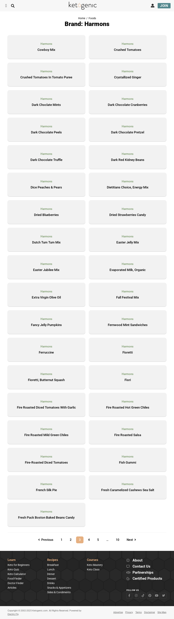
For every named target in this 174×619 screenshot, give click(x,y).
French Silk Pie (46, 490)
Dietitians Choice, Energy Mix (128, 187)
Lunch (51, 569)
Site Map (161, 612)
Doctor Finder (16, 583)
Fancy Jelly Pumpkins (46, 325)
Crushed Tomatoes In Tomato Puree (46, 77)
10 (119, 539)
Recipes (52, 560)
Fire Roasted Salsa (127, 435)
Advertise (118, 612)
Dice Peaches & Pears (46, 187)
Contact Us (141, 567)
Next (131, 540)
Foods (92, 18)
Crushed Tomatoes (127, 50)
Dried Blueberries (46, 215)
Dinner (51, 574)
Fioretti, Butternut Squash (46, 380)
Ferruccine (46, 352)
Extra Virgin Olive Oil (46, 297)
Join (164, 6)
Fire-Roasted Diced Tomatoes (46, 462)
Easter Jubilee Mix (46, 270)
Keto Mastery (95, 564)
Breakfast (53, 564)
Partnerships (143, 573)
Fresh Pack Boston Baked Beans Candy (46, 517)
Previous (45, 540)
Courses (92, 560)
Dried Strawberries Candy (127, 215)
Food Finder (15, 578)
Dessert (51, 578)
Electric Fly (13, 614)
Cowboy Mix (46, 50)
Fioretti (127, 352)
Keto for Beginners (18, 564)
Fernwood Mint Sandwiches (128, 325)
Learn (12, 560)
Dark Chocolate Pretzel (127, 132)
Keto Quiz (13, 569)
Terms (138, 612)
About (137, 560)
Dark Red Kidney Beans (127, 160)
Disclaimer (149, 612)
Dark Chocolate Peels (46, 132)
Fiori (128, 380)
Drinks (51, 583)
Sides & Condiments (59, 592)
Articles (12, 587)
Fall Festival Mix (127, 297)
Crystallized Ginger (127, 77)
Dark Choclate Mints (46, 105)
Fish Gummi (127, 462)
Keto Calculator (17, 574)
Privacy (129, 612)
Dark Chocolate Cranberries (127, 105)
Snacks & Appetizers (59, 587)
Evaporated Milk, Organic (128, 270)
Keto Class (93, 569)
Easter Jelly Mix (127, 242)
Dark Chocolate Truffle (46, 160)
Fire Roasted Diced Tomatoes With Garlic (46, 407)
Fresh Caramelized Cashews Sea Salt (127, 490)
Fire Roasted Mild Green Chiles (46, 435)
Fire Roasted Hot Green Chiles (127, 407)
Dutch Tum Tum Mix (46, 242)
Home (81, 18)
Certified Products (147, 579)
